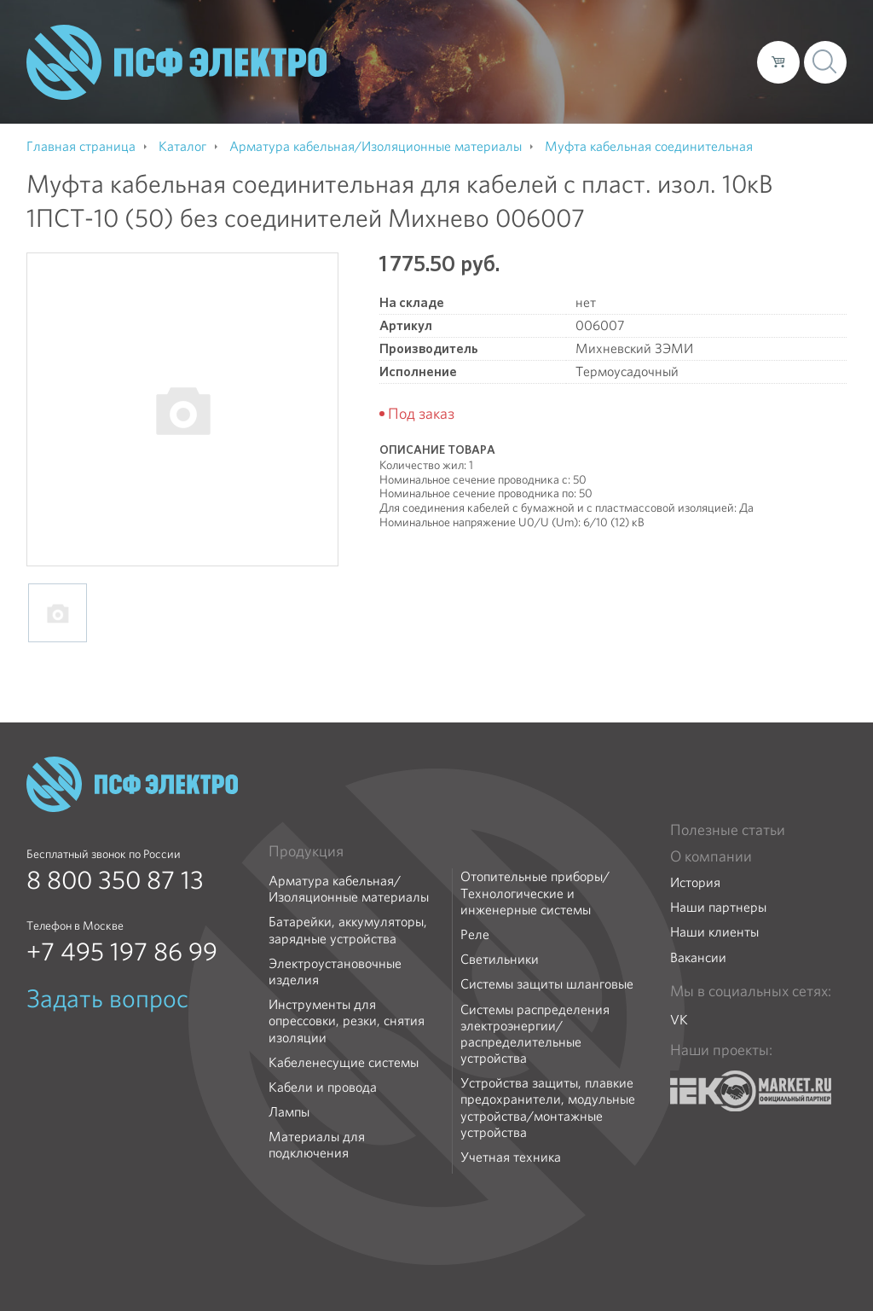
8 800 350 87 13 (115, 880)
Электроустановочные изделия (335, 971)
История (695, 882)
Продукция (306, 851)
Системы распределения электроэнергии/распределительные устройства (535, 1034)
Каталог (500, 61)
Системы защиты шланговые (546, 984)
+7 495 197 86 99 (121, 952)
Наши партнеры (718, 907)
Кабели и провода (323, 1087)
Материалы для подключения (317, 1144)
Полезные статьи (727, 830)
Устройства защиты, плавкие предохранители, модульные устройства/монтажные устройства (547, 1107)
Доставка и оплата (604, 61)
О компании (419, 61)
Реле (474, 934)
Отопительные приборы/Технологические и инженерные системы (535, 893)
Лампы (289, 1112)
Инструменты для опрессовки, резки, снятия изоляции (347, 1021)
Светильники (499, 959)
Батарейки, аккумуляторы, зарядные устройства (348, 930)
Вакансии (698, 957)
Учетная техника (510, 1157)
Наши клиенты (714, 932)
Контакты (712, 61)
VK (679, 1020)
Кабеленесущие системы (344, 1062)
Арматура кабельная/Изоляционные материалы (349, 889)
